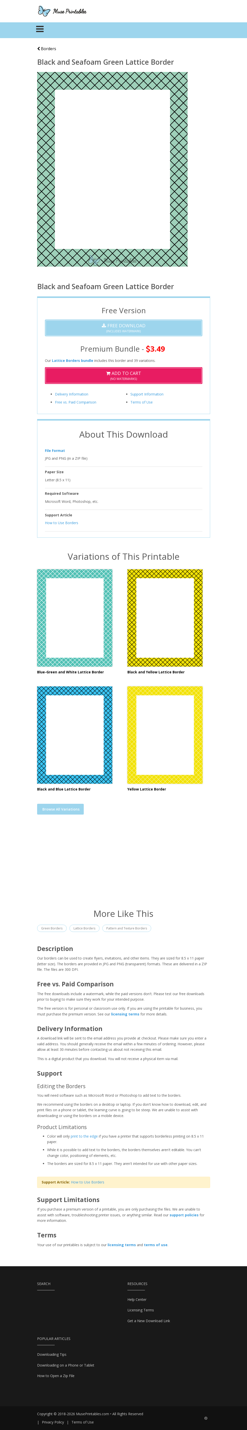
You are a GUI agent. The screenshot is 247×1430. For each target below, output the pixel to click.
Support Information (146, 394)
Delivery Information (71, 394)
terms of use (156, 1244)
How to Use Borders (61, 522)
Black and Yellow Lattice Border (156, 672)
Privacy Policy (53, 1422)
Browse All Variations (60, 809)
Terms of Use (141, 402)
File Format (55, 450)
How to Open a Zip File (55, 1375)
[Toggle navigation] (40, 30)
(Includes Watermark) (123, 328)
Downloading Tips (51, 1354)
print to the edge (84, 1136)
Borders (46, 48)
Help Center (136, 1299)
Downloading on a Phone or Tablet (65, 1365)
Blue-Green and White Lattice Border (70, 672)
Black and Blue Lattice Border (64, 789)
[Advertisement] (123, 865)
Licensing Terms (140, 1310)
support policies (184, 1215)
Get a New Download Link (148, 1320)
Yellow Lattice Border (146, 789)
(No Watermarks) (123, 375)
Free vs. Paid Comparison (75, 402)
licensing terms (125, 1014)
